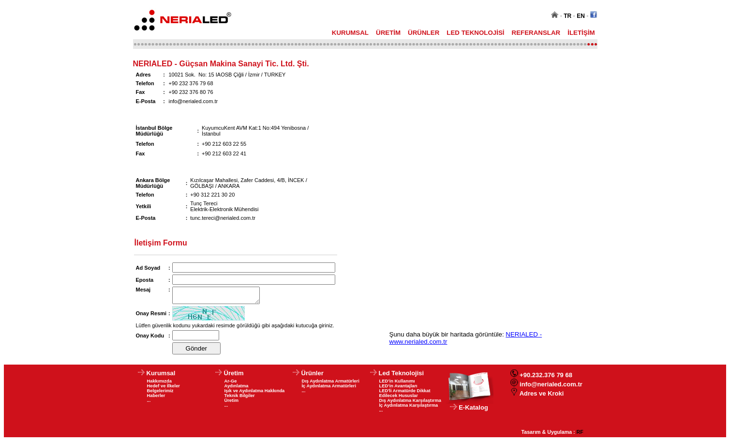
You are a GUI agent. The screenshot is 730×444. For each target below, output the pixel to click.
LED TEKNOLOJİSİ (475, 32)
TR (567, 16)
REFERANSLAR (536, 32)
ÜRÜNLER (423, 32)
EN (581, 16)
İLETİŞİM (581, 32)
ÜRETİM (388, 32)
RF (580, 435)
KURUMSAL (350, 32)
